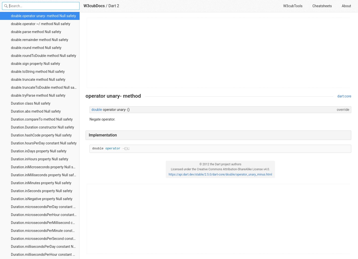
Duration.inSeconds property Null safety (41, 191)
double (96, 110)
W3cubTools (292, 6)
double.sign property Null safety (35, 64)
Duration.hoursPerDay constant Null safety (44, 143)
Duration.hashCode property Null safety (41, 135)
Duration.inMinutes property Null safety (41, 183)
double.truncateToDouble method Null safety (45, 87)
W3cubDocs (94, 5)
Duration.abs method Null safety (36, 111)
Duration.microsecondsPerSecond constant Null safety (45, 239)
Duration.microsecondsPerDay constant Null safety (45, 207)
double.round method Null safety (36, 48)
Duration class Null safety (30, 103)
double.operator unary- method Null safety (43, 16)
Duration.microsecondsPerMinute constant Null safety (45, 231)
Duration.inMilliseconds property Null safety (44, 175)
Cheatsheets (322, 6)
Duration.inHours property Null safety (39, 159)
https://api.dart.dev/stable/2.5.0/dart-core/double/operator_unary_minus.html (220, 174)
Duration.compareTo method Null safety (42, 119)
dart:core (344, 96)
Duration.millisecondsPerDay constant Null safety (45, 247)
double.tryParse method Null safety (38, 95)
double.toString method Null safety (38, 72)
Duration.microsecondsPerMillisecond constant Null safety (45, 223)
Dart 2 (113, 5)
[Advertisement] (218, 52)
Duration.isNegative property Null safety (41, 199)
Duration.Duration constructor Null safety (42, 127)
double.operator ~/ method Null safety (40, 24)
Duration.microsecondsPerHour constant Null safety (45, 215)
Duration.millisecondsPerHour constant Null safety (45, 255)
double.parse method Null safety (36, 32)
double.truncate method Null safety (38, 80)
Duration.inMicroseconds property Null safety (45, 167)
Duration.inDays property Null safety (38, 151)
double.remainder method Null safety (39, 40)
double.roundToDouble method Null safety (43, 56)
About (346, 6)
